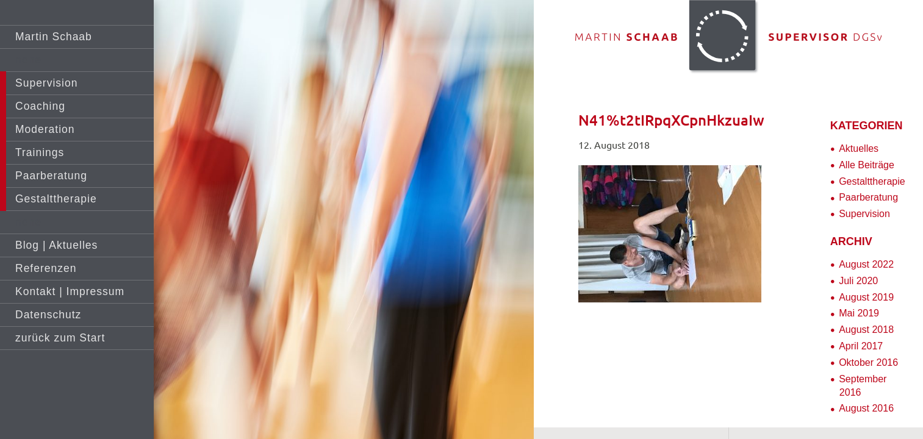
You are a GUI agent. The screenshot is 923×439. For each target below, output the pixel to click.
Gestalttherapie (56, 199)
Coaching (40, 106)
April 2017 (861, 346)
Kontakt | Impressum (69, 291)
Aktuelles (858, 148)
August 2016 (866, 408)
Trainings (39, 152)
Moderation (45, 129)
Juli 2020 (858, 281)
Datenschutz (48, 315)
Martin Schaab (53, 36)
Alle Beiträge (866, 165)
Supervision (46, 83)
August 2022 (866, 264)
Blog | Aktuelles (56, 245)
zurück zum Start (60, 338)
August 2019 (866, 297)
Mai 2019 (859, 313)
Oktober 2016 (868, 362)
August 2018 (866, 329)
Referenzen (45, 268)
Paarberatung (51, 176)
